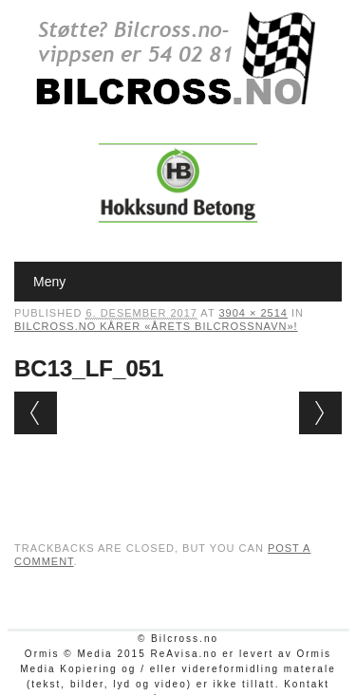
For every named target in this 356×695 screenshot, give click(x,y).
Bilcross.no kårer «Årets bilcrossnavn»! (156, 326)
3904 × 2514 (252, 313)
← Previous (35, 413)
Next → (320, 413)
